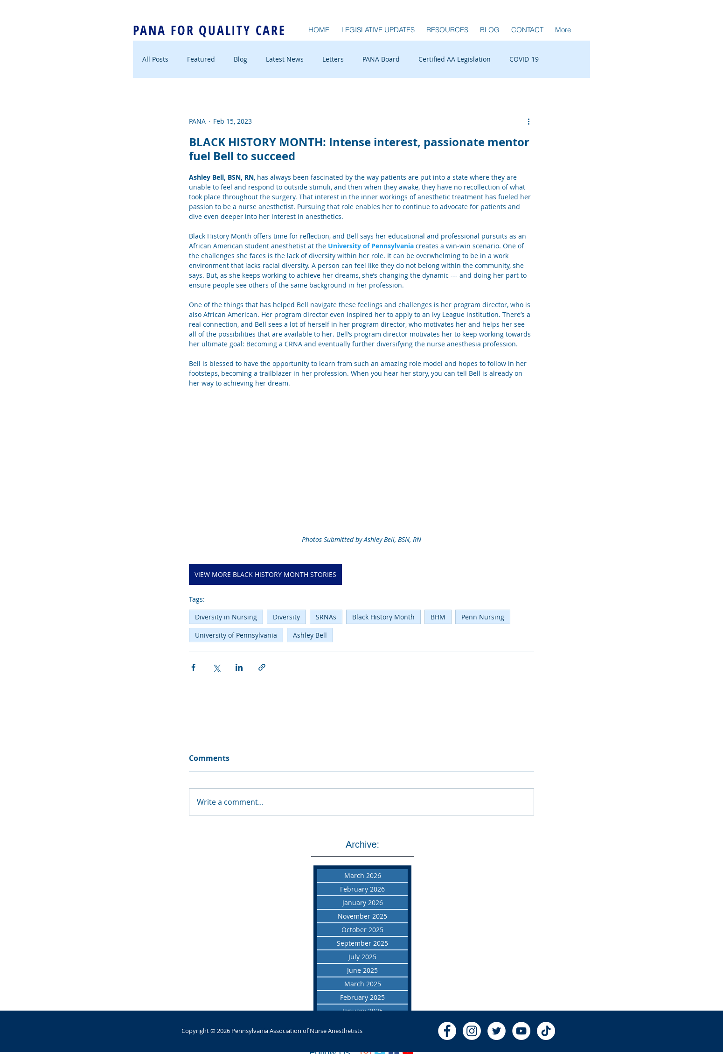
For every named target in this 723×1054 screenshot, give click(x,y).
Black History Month (383, 616)
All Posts (155, 59)
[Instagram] (472, 1031)
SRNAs (326, 616)
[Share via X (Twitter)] (216, 667)
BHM (438, 616)
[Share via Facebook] (193, 667)
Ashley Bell (310, 635)
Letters (333, 59)
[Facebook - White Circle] (447, 1031)
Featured (201, 59)
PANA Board (381, 59)
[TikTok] (546, 1031)
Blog (240, 59)
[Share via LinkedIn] (239, 667)
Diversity (286, 616)
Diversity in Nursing (226, 616)
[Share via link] (261, 667)
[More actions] (528, 120)
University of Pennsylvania (236, 635)
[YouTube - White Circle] (521, 1031)
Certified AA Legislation (454, 59)
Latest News (285, 59)
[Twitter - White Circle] (496, 1031)
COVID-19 (524, 59)
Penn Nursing (482, 616)
